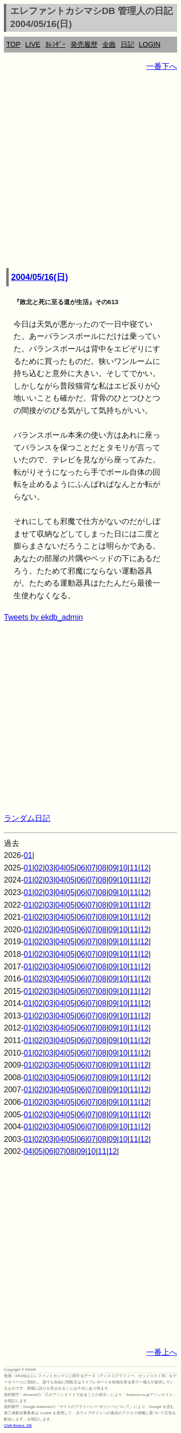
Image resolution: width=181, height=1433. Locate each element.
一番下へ (161, 66)
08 (102, 868)
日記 (127, 44)
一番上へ (161, 1352)
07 (91, 868)
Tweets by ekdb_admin (43, 617)
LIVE (32, 44)
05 (70, 868)
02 (38, 868)
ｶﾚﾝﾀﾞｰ (55, 44)
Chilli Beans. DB (18, 1425)
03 (49, 868)
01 (28, 855)
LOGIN (150, 44)
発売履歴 (83, 44)
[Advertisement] (90, 170)
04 (60, 868)
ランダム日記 (27, 818)
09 (113, 868)
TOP (13, 44)
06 (81, 868)
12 (144, 868)
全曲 (109, 44)
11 (133, 868)
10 (123, 868)
